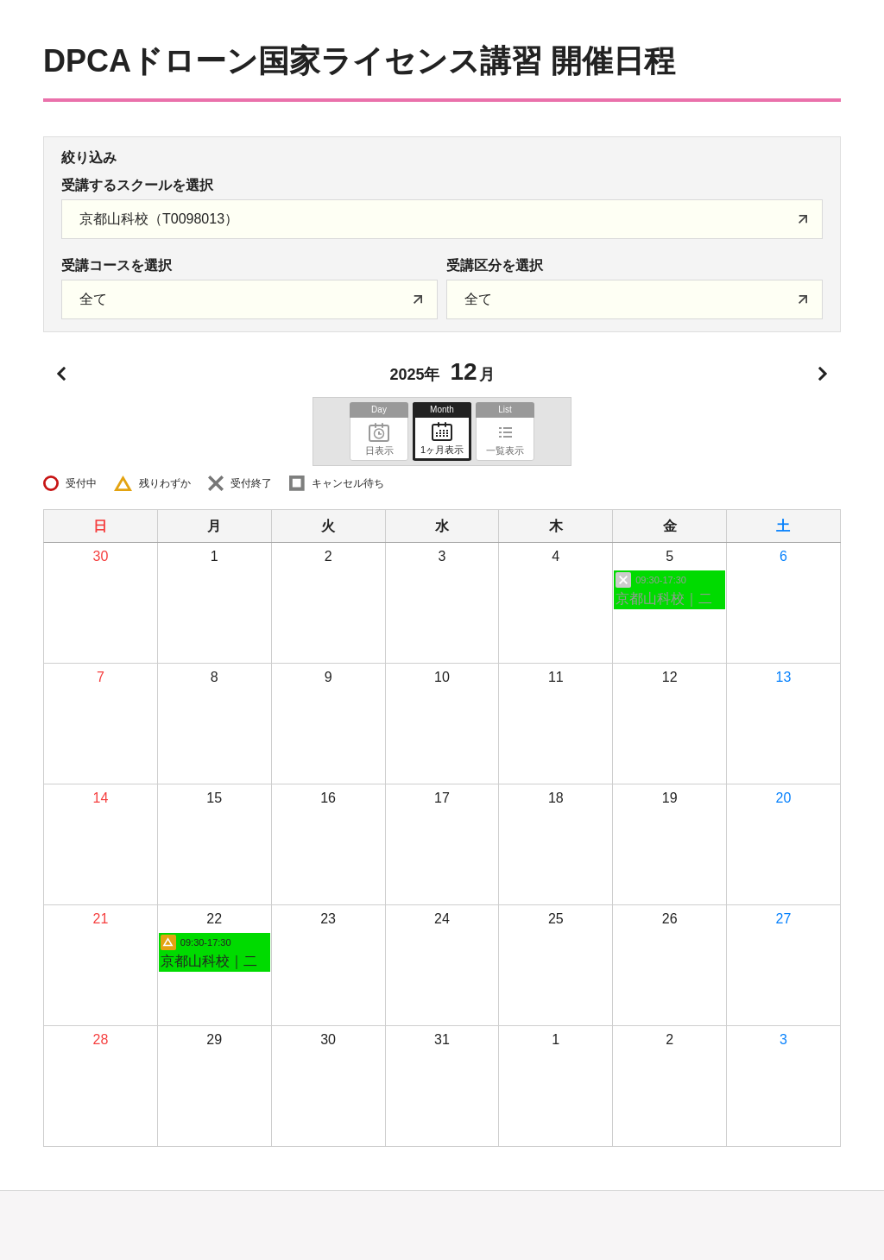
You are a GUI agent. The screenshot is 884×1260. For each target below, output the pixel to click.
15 (214, 798)
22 (214, 918)
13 (784, 677)
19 (670, 798)
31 (442, 1039)
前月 (61, 373)
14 (101, 798)
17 (442, 798)
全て (93, 299)
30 (101, 556)
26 (670, 918)
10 (442, 677)
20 (784, 798)
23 (328, 918)
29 (214, 1039)
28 (101, 1039)
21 (101, 918)
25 (556, 918)
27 (784, 918)
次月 (823, 373)
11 (556, 677)
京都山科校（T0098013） (158, 218)
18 (556, 798)
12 (670, 677)
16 (328, 798)
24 (442, 918)
